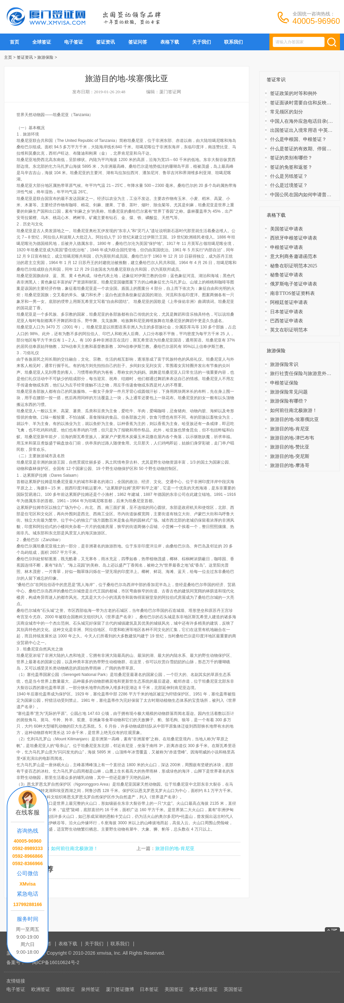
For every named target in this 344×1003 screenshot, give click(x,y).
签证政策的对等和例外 (293, 93)
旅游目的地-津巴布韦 (292, 437)
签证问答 (137, 42)
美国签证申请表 (286, 228)
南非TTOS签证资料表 (292, 293)
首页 (14, 42)
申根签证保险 (284, 382)
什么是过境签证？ (289, 185)
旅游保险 (45, 57)
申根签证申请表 (286, 247)
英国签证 (233, 989)
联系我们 (233, 42)
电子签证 (73, 42)
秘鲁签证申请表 (286, 274)
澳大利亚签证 (203, 989)
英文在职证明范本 (289, 329)
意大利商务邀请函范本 (293, 256)
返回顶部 (332, 929)
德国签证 (65, 989)
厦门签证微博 (120, 989)
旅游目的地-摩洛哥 (289, 465)
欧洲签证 (40, 989)
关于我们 (201, 42)
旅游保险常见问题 (289, 391)
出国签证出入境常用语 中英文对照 (306, 130)
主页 (8, 57)
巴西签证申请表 (286, 320)
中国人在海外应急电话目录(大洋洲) (307, 121)
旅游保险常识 (284, 364)
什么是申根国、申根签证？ (298, 139)
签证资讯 (105, 42)
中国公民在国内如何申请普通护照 (305, 194)
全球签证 (41, 42)
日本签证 (149, 989)
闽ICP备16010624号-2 (55, 962)
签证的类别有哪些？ (291, 157)
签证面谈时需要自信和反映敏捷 (303, 102)
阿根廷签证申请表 (289, 302)
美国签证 (174, 989)
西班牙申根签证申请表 (293, 238)
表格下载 (169, 42)
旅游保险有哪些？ (289, 401)
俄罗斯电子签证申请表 (293, 283)
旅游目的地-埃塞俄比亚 (294, 419)
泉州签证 (90, 989)
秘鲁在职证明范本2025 (293, 265)
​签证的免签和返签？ (291, 167)
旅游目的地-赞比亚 (289, 447)
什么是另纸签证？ (289, 176)
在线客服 (27, 812)
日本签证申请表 (286, 311)
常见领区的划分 (286, 111)
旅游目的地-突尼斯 (289, 456)
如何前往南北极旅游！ (74, 848)
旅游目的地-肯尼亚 (175, 848)
